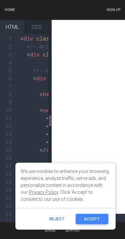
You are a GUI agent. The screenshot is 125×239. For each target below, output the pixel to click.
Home (10, 10)
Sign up (113, 10)
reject (57, 218)
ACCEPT (92, 218)
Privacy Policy (43, 192)
